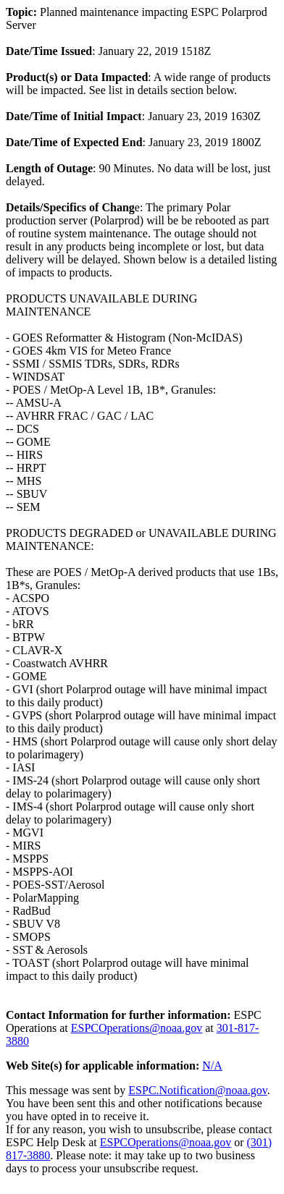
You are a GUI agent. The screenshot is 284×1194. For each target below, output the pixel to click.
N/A (212, 1065)
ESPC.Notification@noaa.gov (197, 1090)
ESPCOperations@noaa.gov (136, 1028)
